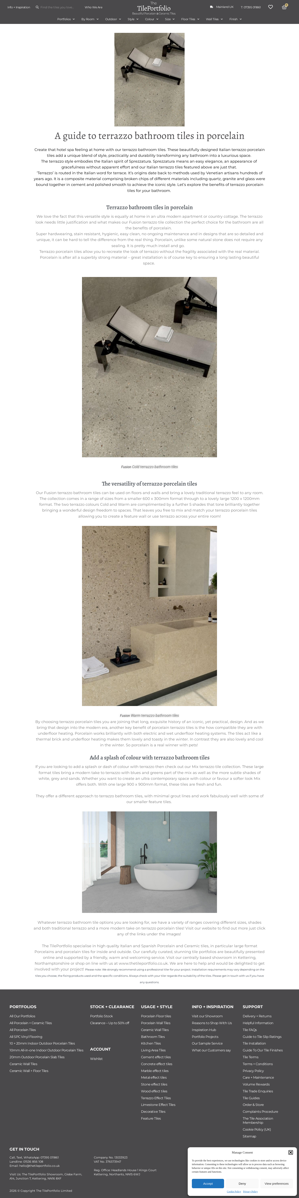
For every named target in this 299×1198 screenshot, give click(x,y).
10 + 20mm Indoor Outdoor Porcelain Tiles (42, 1043)
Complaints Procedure (260, 1112)
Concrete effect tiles (156, 1064)
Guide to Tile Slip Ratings (262, 1037)
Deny (242, 1183)
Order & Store (253, 1105)
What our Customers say (211, 1050)
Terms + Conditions (258, 1064)
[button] (291, 1152)
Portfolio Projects (205, 1037)
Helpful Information (258, 1023)
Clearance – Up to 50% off (109, 1023)
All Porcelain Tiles (23, 1030)
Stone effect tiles (154, 1084)
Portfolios (66, 19)
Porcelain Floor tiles (156, 1016)
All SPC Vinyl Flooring (26, 1037)
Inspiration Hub (204, 1030)
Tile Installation (254, 1043)
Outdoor (113, 19)
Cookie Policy (234, 1191)
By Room (90, 19)
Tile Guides (251, 1098)
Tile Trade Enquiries (258, 1091)
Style (133, 19)
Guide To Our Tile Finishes (263, 1050)
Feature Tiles (151, 1118)
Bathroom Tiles (153, 1037)
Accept (208, 1183)
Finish (235, 19)
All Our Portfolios (22, 1016)
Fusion (126, 467)
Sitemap (249, 1136)
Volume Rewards (256, 1084)
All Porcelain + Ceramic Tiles (31, 1023)
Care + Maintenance (258, 1077)
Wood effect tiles (154, 1091)
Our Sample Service (207, 1043)
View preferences (277, 1183)
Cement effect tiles (156, 1057)
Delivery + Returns (257, 1016)
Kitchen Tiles (151, 1043)
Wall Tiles (214, 19)
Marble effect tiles (155, 1071)
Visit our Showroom (207, 1016)
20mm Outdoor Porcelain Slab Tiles (37, 1057)
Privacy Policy (250, 1191)
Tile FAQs (250, 1030)
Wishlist (96, 1059)
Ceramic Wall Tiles (23, 1064)
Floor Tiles (190, 19)
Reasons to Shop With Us (212, 1023)
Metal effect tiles (154, 1077)
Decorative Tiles (153, 1112)
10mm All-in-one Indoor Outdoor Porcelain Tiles (46, 1050)
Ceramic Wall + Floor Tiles (29, 1071)
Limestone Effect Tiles (158, 1105)
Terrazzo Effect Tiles (156, 1098)
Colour (151, 19)
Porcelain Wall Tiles (155, 1023)
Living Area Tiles (153, 1050)
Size (170, 19)
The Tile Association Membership (258, 1120)
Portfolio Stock (101, 1016)
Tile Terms (250, 1057)
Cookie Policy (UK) (257, 1129)
